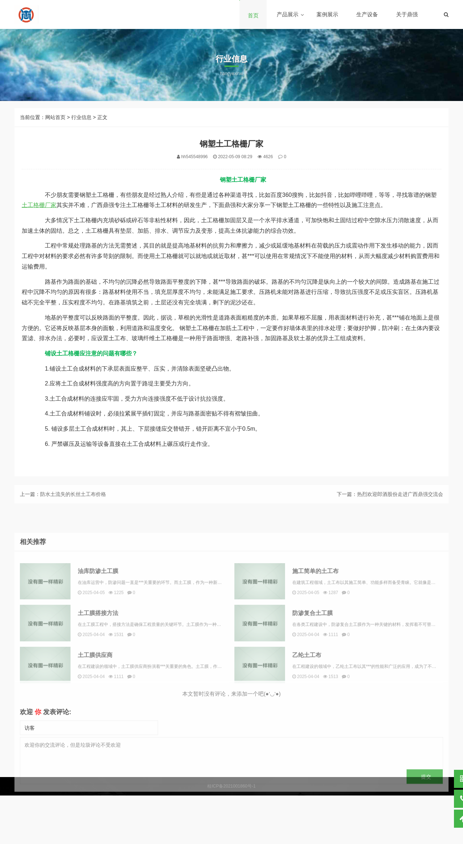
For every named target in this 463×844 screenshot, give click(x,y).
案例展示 (327, 14)
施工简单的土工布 (315, 628)
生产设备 (367, 14)
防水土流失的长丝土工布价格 (73, 500)
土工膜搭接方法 (98, 670)
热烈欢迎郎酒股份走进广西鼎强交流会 (400, 500)
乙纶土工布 (306, 712)
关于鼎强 (407, 14)
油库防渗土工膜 (98, 628)
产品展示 (287, 14)
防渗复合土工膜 (312, 670)
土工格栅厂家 (39, 205)
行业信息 (81, 117)
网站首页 (55, 117)
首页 (253, 15)
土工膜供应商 (95, 712)
